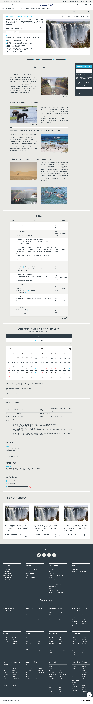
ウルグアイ (5, 639)
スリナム (14, 648)
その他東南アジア (52, 586)
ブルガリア (28, 637)
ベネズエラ (14, 637)
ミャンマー (5, 615)
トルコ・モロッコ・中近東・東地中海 (56, 575)
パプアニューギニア (40, 672)
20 (27, 369)
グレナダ (84, 666)
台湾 (50, 613)
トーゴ (60, 685)
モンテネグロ (38, 641)
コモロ (27, 672)
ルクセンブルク (75, 648)
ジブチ (50, 677)
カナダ (73, 684)
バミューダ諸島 (75, 680)
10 (42, 340)
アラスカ (74, 666)
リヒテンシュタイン (76, 643)
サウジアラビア (15, 679)
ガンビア (51, 683)
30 (9, 376)
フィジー (27, 677)
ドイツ (73, 654)
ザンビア (61, 689)
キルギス (84, 619)
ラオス (13, 615)
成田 (39, 336)
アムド (83, 617)
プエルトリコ (85, 685)
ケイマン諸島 (28, 670)
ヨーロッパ (51, 569)
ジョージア (51, 639)
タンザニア (61, 683)
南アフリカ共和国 (62, 674)
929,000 (18, 362)
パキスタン (28, 615)
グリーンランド (62, 650)
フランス (84, 637)
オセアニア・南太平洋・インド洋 (56, 592)
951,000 (13, 366)
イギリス (74, 652)
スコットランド (85, 646)
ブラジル (14, 646)
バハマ (73, 674)
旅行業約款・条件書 (7, 573)
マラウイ (61, 666)
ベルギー (84, 648)
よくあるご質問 (6, 571)
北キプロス (5, 672)
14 (31, 365)
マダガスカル (52, 693)
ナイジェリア (61, 672)
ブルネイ (51, 617)
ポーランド (28, 639)
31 (13, 376)
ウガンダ (61, 687)
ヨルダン (14, 668)
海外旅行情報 (75, 569)
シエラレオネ (61, 681)
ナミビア (61, 670)
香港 (50, 615)
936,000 (9, 370)
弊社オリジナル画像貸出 (31, 578)
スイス (83, 650)
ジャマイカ (84, 674)
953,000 (36, 370)
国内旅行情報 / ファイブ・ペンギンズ (80, 571)
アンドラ (84, 652)
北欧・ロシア (52, 573)
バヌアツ (37, 679)
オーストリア (28, 643)
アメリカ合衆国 (85, 691)
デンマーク (61, 641)
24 (13, 373)
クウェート (5, 685)
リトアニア (61, 648)
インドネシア (52, 619)
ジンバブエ (61, 691)
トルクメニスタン (76, 615)
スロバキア (38, 650)
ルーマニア (38, 648)
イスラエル (14, 683)
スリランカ (28, 617)
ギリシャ (14, 677)
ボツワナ (51, 670)
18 (18, 369)
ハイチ (83, 670)
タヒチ (37, 674)
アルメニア (51, 646)
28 (31, 373)
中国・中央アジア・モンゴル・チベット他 (57, 582)
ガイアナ (4, 648)
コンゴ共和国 (52, 672)
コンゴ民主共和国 (52, 674)
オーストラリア (29, 668)
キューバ (74, 688)
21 (31, 369)
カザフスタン (75, 619)
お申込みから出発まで (7, 569)
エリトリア (51, 679)
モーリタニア (61, 693)
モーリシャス (28, 681)
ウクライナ (61, 643)
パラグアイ (14, 641)
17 (13, 369)
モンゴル (84, 623)
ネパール (37, 615)
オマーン (4, 670)
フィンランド (52, 648)
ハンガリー (28, 641)
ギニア (50, 687)
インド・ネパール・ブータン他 (55, 580)
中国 (73, 625)
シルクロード (85, 621)
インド (27, 619)
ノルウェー (61, 646)
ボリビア (4, 646)
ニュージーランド (39, 670)
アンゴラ (51, 666)
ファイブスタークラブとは (14, 5)
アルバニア (38, 639)
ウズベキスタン (85, 615)
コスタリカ (74, 686)
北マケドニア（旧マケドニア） (30, 646)
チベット (74, 617)
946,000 (9, 362)
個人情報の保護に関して (12, 480)
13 (27, 365)
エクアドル (5, 637)
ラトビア (51, 641)
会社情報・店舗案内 (30, 573)
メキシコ (84, 679)
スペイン (74, 650)
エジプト (4, 677)
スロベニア (38, 643)
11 (18, 365)
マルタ (73, 637)
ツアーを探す (4, 5)
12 (22, 365)
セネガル (61, 679)
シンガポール (61, 613)
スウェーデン (61, 639)
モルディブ (28, 679)
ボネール (74, 682)
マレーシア (61, 619)
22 (35, 369)
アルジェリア (5, 674)
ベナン (50, 668)
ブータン (37, 619)
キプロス (14, 674)
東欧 (50, 571)
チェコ (37, 646)
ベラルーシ (51, 652)
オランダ (74, 646)
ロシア (60, 637)
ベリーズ (74, 678)
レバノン (4, 679)
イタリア (74, 639)
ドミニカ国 (74, 691)
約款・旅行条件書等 (11, 483)
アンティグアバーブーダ (76, 669)
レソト (50, 691)
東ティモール (61, 617)
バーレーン (5, 681)
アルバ (73, 672)
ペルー (13, 639)
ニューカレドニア (39, 668)
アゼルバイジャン (52, 637)
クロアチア (28, 649)
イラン (13, 681)
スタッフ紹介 (24, 5)
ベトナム (14, 617)
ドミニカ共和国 (75, 693)
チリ (3, 643)
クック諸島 (28, 674)
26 (22, 373)
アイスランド (51, 650)
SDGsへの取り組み (30, 582)
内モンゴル (74, 621)
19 (22, 369)
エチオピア (51, 681)
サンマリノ (84, 639)
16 (9, 369)
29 (35, 373)
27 (27, 373)
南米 (50, 588)
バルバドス (74, 676)
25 (18, 373)
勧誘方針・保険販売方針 (8, 575)
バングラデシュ (39, 617)
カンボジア (5, 617)
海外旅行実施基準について (8, 580)
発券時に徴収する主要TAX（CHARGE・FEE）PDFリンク (18, 486)
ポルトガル (84, 643)
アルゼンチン (5, 641)
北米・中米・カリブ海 (53, 590)
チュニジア (14, 672)
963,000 (36, 358)
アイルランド (85, 641)
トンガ (37, 677)
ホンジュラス (85, 672)
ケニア (50, 689)
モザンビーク (61, 668)
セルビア (37, 637)
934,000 (27, 362)
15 (35, 365)
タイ (60, 615)
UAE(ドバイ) (15, 685)
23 (9, 373)
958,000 (36, 362)
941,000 (31, 362)
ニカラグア (84, 681)
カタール (4, 683)
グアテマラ (84, 668)
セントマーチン (85, 689)
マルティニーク (85, 677)
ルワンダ (61, 677)
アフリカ (51, 578)
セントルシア (85, 687)
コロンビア (14, 643)
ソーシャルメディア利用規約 (32, 580)
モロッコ (14, 670)
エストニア (51, 643)
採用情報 (27, 575)
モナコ (73, 641)
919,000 (18, 370)
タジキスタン (75, 623)
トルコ (4, 668)
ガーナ (50, 685)
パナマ (83, 683)
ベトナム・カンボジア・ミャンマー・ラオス (58, 584)
